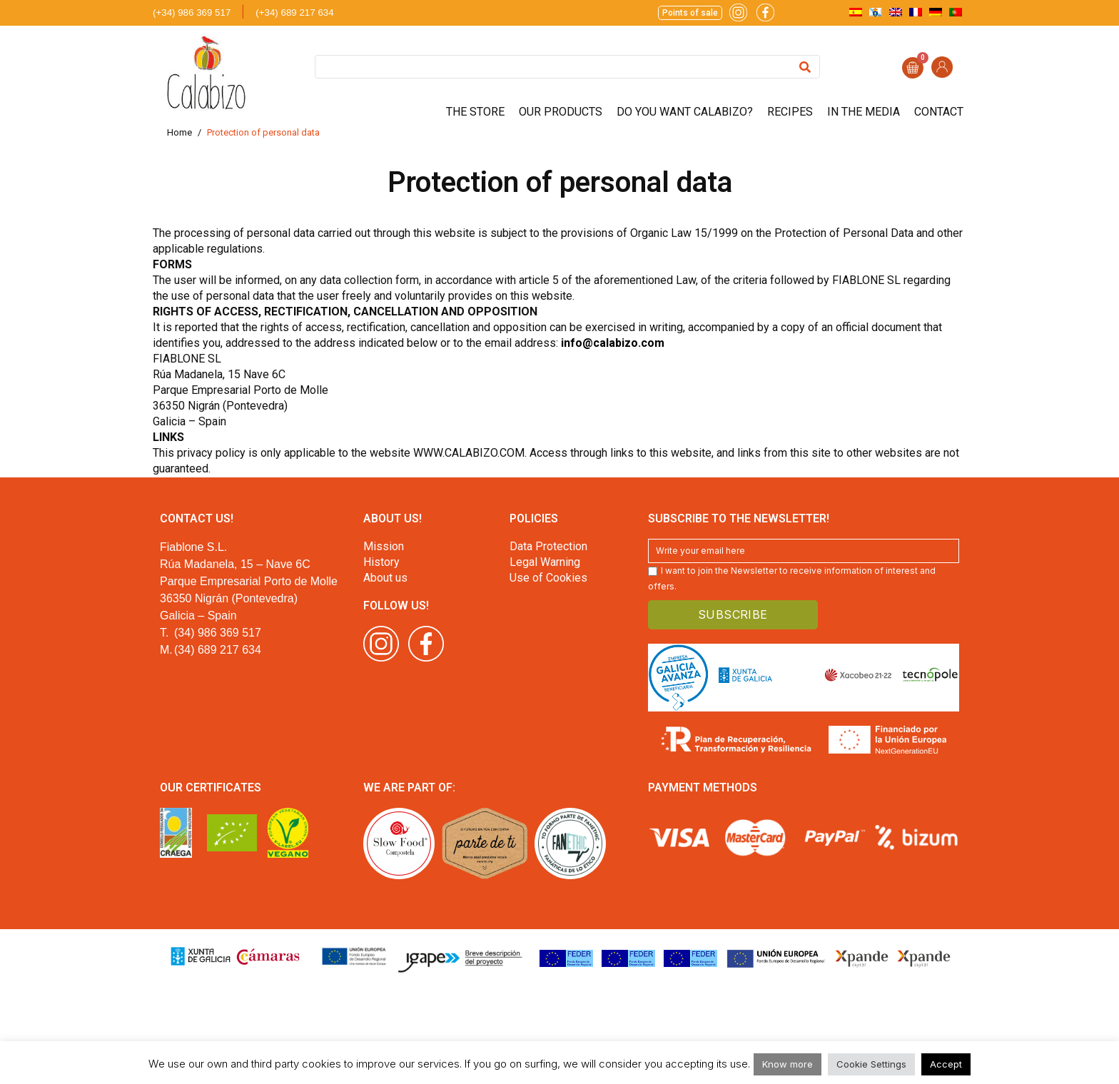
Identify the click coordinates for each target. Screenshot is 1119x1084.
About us (385, 577)
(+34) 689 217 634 (294, 12)
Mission (383, 546)
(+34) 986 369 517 (192, 12)
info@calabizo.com (612, 343)
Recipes (790, 111)
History (381, 562)
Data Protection (548, 546)
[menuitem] (856, 12)
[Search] (805, 67)
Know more (787, 1064)
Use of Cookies (548, 577)
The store (475, 111)
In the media (863, 111)
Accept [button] (946, 1064)
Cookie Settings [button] (871, 1064)
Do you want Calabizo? (685, 111)
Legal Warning (545, 562)
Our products (560, 111)
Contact (938, 111)
